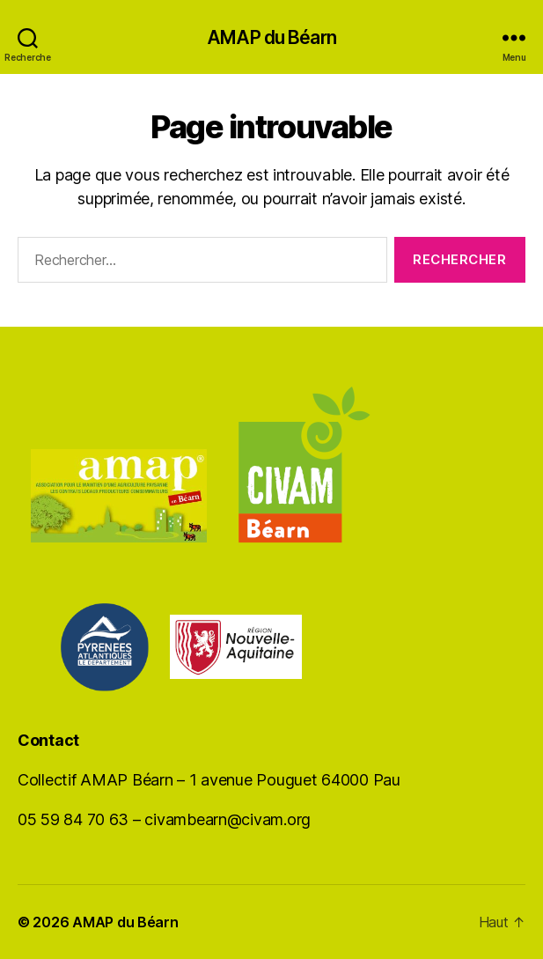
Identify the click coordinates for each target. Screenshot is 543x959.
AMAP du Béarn (271, 37)
